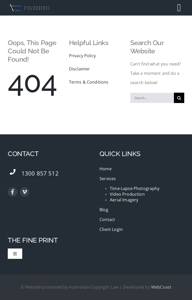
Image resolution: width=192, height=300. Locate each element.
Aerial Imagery (124, 200)
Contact (107, 219)
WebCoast (161, 287)
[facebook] (12, 192)
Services (107, 178)
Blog (103, 210)
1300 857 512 (40, 173)
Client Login (111, 229)
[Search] (179, 98)
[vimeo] (24, 192)
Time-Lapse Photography (135, 188)
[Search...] (152, 98)
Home (105, 169)
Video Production (127, 194)
